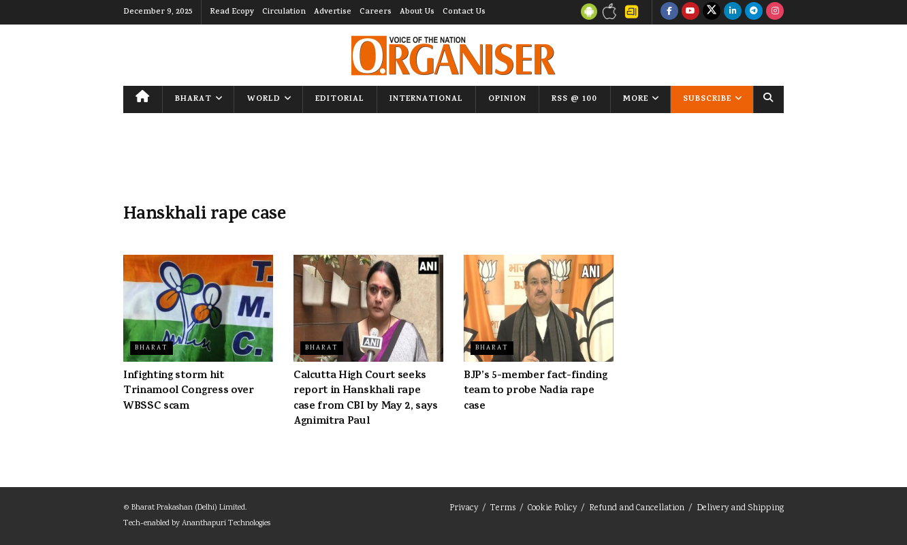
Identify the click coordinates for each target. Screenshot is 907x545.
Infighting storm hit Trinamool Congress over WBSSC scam (188, 391)
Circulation (284, 12)
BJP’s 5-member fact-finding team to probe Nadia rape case (535, 391)
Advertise (332, 12)
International (426, 99)
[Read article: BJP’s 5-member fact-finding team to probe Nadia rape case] (539, 308)
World (264, 99)
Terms (502, 508)
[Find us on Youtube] (690, 12)
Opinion (507, 99)
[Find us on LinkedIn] (733, 12)
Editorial (339, 99)
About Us (417, 12)
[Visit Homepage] (453, 55)
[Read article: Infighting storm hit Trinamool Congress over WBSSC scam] (198, 308)
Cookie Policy (552, 508)
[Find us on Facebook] (669, 12)
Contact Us (464, 12)
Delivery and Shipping (740, 508)
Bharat (193, 99)
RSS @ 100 (574, 99)
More (635, 99)
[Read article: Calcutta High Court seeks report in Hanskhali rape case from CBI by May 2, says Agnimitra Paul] (368, 308)
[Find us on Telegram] (754, 12)
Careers (376, 12)
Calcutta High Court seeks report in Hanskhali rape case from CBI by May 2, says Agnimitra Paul (365, 399)
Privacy (463, 508)
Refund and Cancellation (636, 508)
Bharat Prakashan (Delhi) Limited (188, 508)
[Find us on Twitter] (711, 12)
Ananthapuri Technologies (226, 523)
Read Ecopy (232, 12)
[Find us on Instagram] (775, 12)
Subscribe (707, 99)
